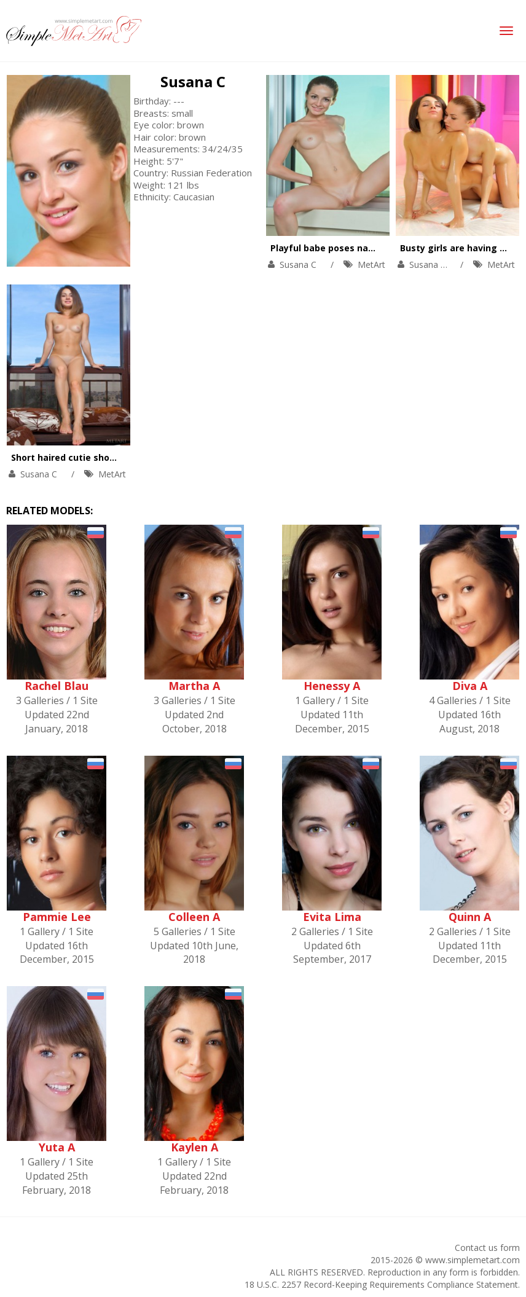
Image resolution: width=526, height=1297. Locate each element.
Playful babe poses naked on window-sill (360, 248)
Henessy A (332, 685)
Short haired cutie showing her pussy (93, 457)
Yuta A (57, 1147)
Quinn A (470, 916)
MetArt (371, 264)
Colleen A (194, 916)
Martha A (194, 685)
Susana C (193, 81)
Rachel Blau (56, 685)
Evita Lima (332, 916)
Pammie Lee (57, 916)
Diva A (469, 685)
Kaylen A (194, 1147)
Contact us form (487, 1247)
